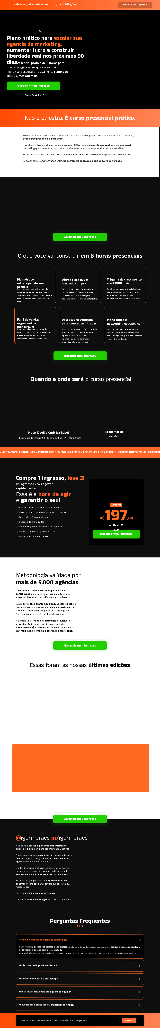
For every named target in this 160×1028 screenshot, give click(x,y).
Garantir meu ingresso (135, 4)
